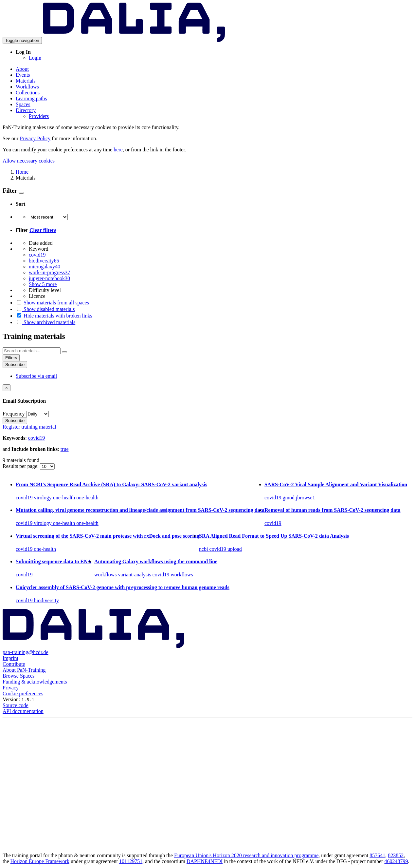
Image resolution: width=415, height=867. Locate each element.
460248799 (396, 861)
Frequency (14, 413)
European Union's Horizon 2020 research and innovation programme (246, 855)
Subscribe (15, 364)
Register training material (29, 427)
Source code (15, 705)
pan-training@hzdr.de (25, 652)
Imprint (10, 658)
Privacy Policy (35, 138)
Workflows (27, 86)
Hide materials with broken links (54, 315)
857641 (377, 855)
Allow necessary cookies (29, 161)
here (118, 149)
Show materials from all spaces (52, 302)
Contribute (14, 664)
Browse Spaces (18, 676)
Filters (11, 357)
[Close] (6, 387)
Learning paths (31, 98)
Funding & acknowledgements (35, 681)
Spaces (23, 104)
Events (23, 75)
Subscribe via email (36, 376)
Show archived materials (45, 322)
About (22, 69)
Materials (25, 81)
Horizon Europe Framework (39, 861)
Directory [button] (26, 110)
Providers (39, 116)
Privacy (11, 687)
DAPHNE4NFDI (205, 861)
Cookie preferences (23, 693)
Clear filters (42, 230)
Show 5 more (43, 284)
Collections (28, 92)
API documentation (23, 711)
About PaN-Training (24, 670)
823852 (396, 855)
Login (35, 58)
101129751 (130, 861)
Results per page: (21, 466)
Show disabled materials (45, 309)
